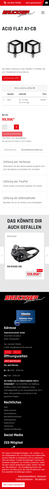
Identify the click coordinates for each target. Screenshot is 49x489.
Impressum (8, 426)
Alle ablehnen (40, 479)
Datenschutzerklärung (27, 476)
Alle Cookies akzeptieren (13, 485)
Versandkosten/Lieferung (31, 149)
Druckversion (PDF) (11, 78)
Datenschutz (9, 423)
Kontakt (8, 352)
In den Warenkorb (12, 134)
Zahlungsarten (10, 149)
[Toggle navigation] (43, 12)
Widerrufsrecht (10, 410)
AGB (5, 407)
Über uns (17, 352)
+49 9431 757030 (14, 2)
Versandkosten (20, 138)
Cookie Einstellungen (12, 429)
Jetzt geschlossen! (12, 361)
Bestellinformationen (12, 416)
